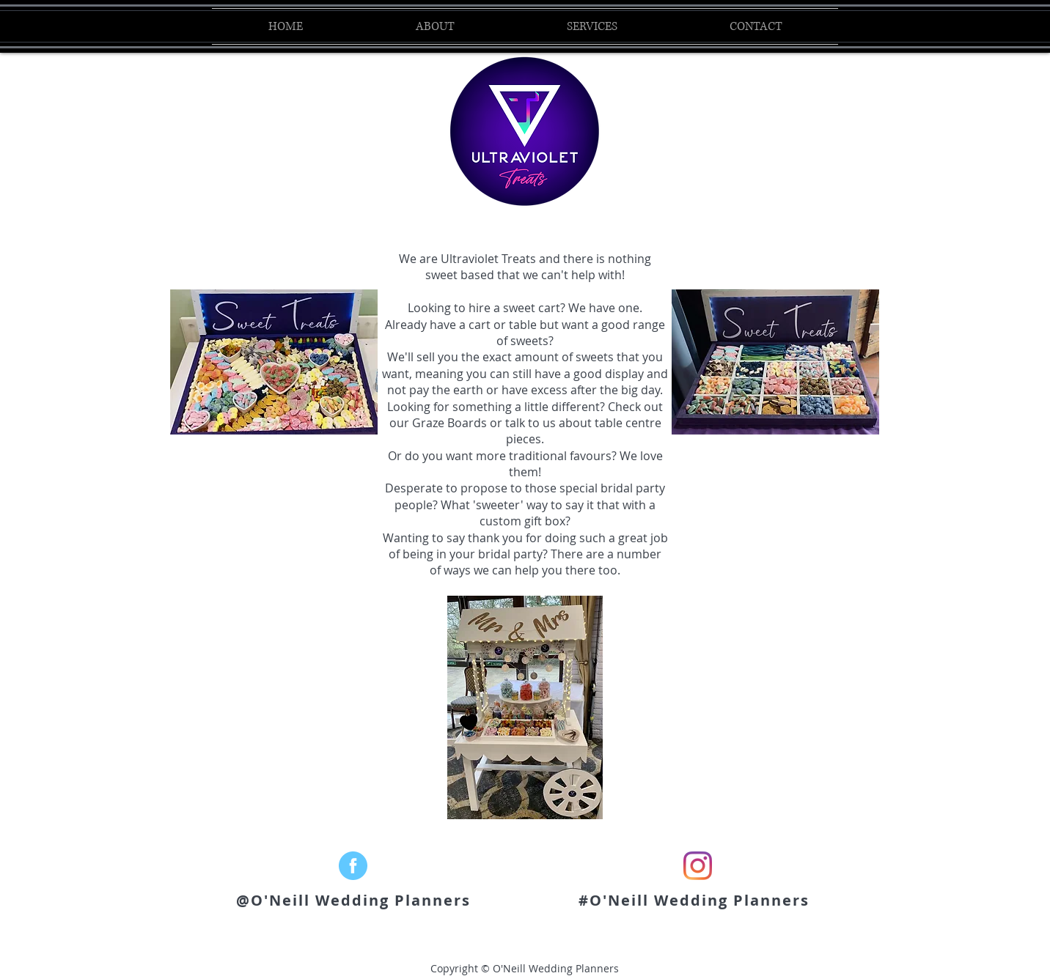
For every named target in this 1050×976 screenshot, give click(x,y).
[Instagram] (697, 865)
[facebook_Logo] (353, 865)
